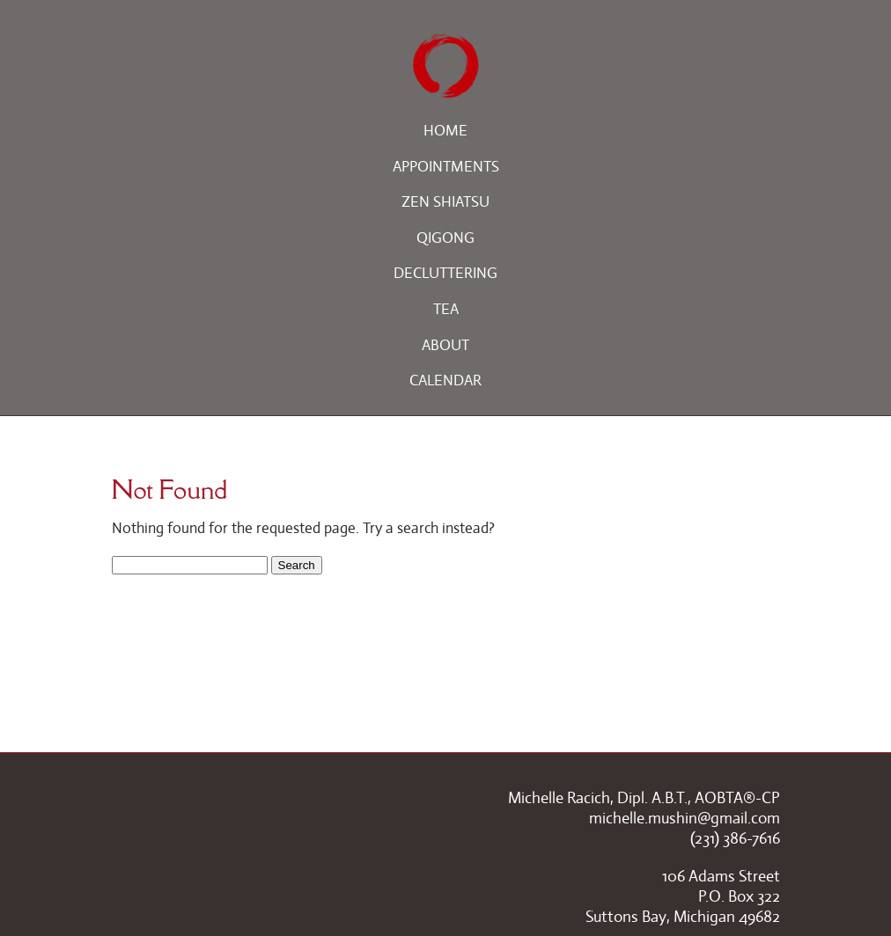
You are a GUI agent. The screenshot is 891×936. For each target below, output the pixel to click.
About (445, 345)
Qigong (445, 238)
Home (445, 130)
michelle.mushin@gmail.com (684, 818)
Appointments (446, 166)
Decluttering (445, 273)
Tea (446, 309)
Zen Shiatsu (445, 202)
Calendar (445, 380)
